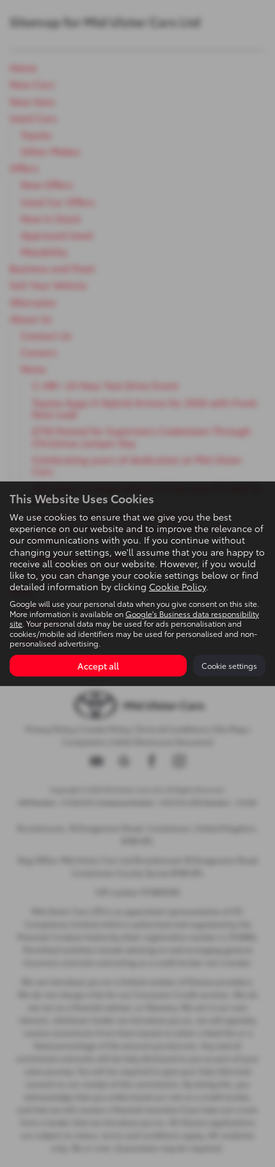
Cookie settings (229, 665)
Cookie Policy (177, 586)
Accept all (98, 665)
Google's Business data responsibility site (134, 618)
